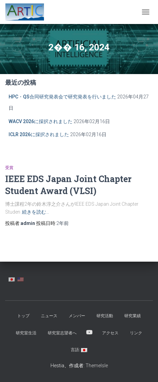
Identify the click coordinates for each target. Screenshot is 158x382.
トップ (23, 315)
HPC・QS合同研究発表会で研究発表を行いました (62, 96)
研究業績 (132, 315)
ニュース (49, 315)
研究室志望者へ (62, 333)
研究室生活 (26, 333)
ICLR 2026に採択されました (39, 134)
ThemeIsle (97, 365)
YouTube (89, 333)
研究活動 (105, 315)
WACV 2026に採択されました (40, 121)
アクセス (110, 333)
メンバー (77, 315)
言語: (79, 349)
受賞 (9, 167)
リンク (136, 333)
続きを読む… (35, 212)
